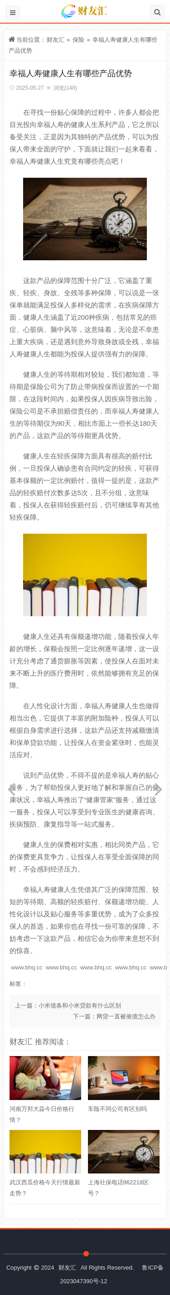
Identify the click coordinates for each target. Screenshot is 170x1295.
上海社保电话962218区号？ (118, 1188)
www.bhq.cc (26, 967)
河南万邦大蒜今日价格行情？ (42, 1114)
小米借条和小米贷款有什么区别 (80, 1005)
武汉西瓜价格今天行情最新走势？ (45, 1188)
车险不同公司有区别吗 (117, 1108)
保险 (78, 39)
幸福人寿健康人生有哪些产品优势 (71, 73)
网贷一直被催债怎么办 (126, 1016)
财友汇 (55, 39)
